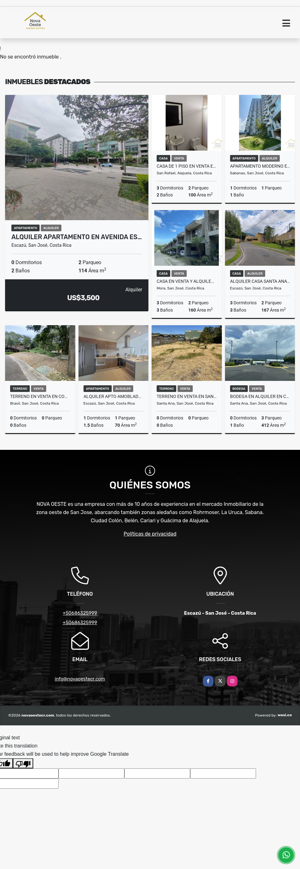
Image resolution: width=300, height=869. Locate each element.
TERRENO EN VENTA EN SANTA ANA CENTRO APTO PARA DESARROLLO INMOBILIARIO (187, 396)
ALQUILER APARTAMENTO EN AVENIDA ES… (76, 237)
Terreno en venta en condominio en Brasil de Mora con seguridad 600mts (40, 396)
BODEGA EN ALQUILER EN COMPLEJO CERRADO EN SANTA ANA (260, 396)
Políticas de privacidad (150, 534)
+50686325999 (80, 613)
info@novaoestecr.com (80, 679)
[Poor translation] (23, 763)
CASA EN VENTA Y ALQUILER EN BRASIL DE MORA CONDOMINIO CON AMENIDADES (187, 281)
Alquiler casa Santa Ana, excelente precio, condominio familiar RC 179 (260, 281)
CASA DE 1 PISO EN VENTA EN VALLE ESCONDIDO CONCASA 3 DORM (187, 166)
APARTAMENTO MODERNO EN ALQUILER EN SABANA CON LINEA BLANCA (260, 166)
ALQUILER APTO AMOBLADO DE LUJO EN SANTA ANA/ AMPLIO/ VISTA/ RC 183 (114, 396)
